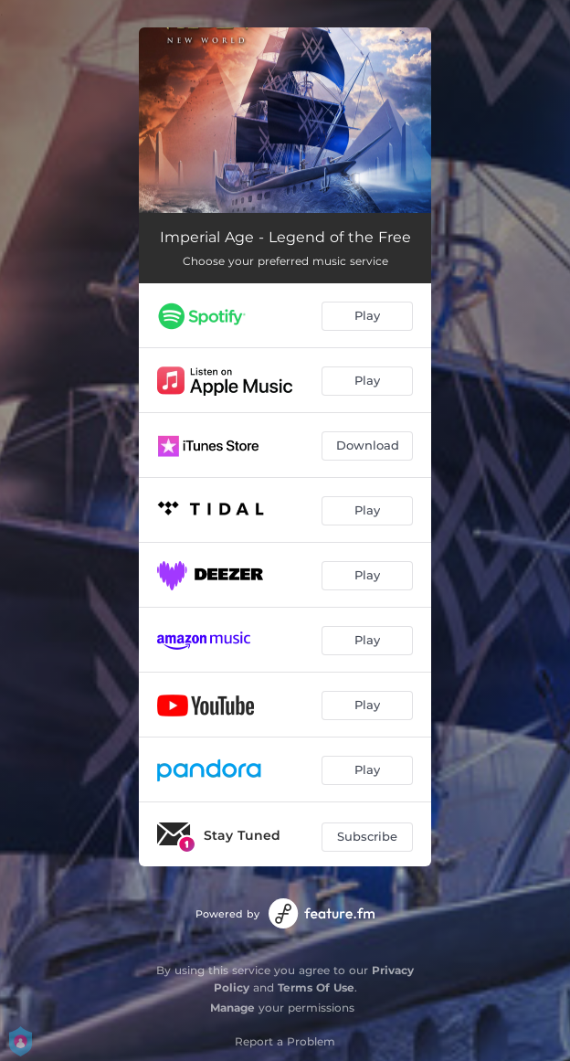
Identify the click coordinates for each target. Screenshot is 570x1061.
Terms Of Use (316, 987)
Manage (232, 1007)
